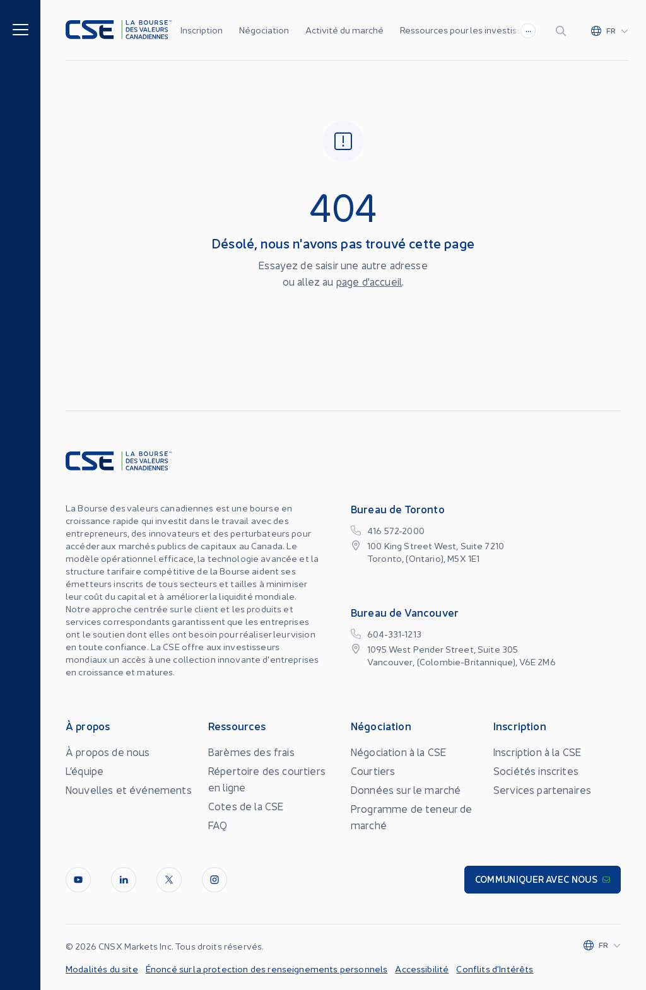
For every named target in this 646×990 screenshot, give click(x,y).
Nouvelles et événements (129, 789)
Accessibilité (422, 968)
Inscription (201, 29)
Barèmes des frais (251, 752)
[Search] (563, 30)
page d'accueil (369, 281)
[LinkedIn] (123, 879)
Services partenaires (542, 789)
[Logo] (119, 30)
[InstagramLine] (214, 879)
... (528, 29)
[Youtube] (78, 879)
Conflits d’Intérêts (494, 968)
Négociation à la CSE (398, 752)
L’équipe (84, 770)
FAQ (217, 825)
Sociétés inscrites (535, 770)
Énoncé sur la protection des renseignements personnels (267, 968)
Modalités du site (102, 968)
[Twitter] (169, 879)
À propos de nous (108, 752)
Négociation (264, 29)
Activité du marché (344, 29)
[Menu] (20, 29)
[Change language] (609, 30)
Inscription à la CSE (537, 752)
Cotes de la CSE (245, 806)
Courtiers (373, 770)
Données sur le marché (406, 789)
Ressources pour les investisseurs (469, 29)
